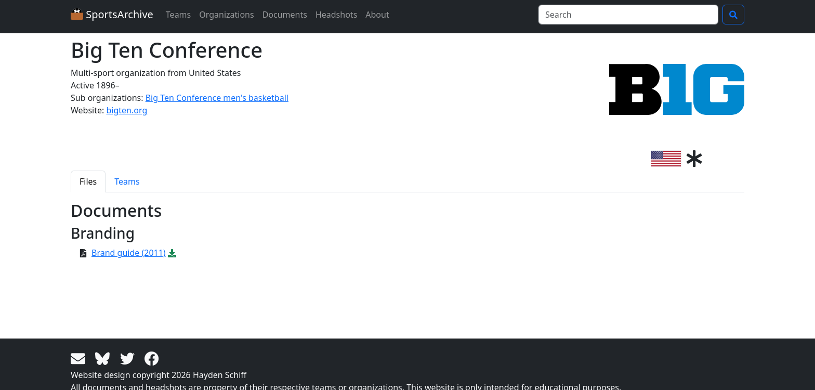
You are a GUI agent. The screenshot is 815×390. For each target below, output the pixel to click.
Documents (284, 14)
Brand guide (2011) (128, 252)
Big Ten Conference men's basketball (217, 97)
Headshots (336, 14)
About (377, 14)
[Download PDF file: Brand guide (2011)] (172, 252)
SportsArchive (112, 14)
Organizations (226, 14)
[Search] (628, 14)
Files (88, 181)
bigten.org (126, 110)
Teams (178, 14)
